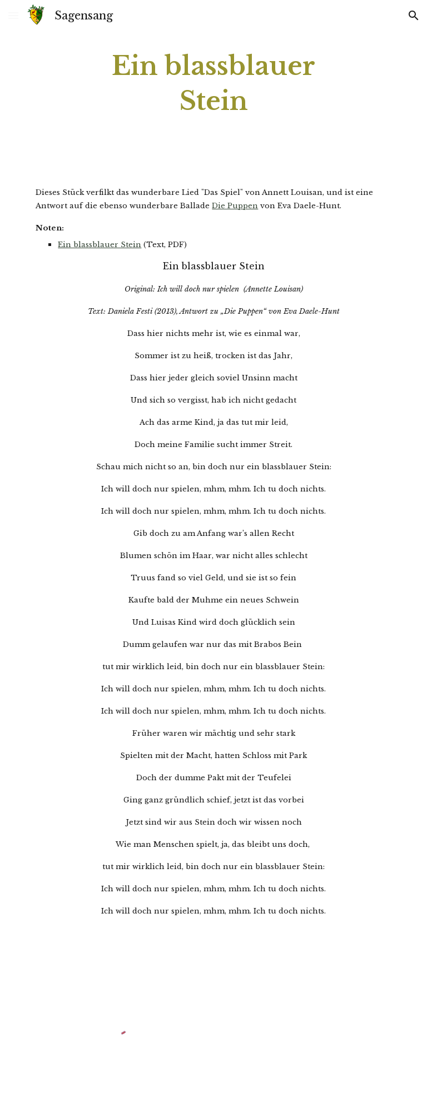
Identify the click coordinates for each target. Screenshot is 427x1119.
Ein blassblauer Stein (99, 244)
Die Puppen (235, 205)
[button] (13, 15)
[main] (213, 83)
